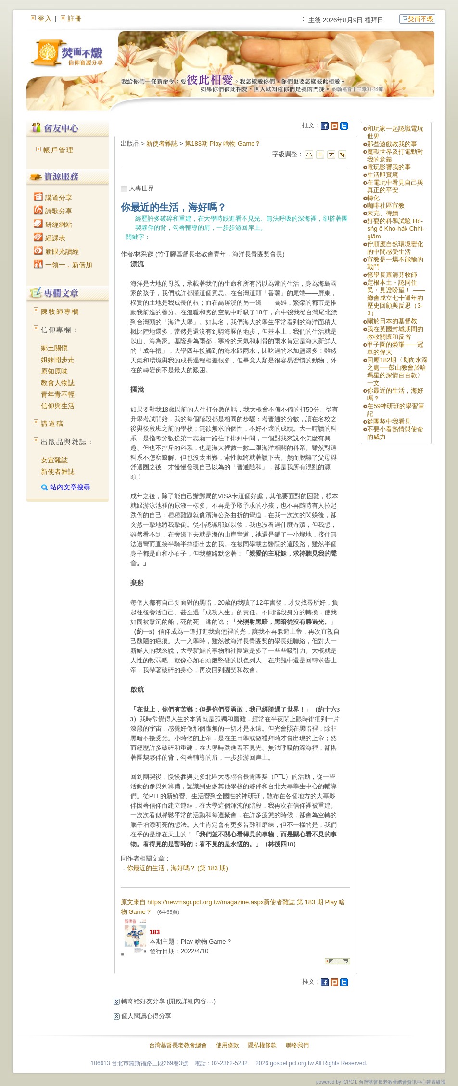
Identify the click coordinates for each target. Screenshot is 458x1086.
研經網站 (53, 224)
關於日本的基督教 (392, 321)
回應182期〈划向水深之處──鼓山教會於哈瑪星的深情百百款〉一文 (397, 371)
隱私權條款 (262, 1045)
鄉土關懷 (54, 348)
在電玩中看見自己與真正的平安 (395, 186)
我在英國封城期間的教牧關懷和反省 (395, 332)
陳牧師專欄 (60, 311)
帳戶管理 (58, 150)
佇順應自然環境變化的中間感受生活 (395, 247)
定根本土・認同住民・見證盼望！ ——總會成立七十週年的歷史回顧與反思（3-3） (396, 298)
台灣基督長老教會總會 (178, 1045)
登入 (45, 18)
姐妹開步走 (58, 359)
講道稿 (52, 423)
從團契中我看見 (389, 421)
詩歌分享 (53, 211)
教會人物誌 (58, 383)
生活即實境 (382, 174)
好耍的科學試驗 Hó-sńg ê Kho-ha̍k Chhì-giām (395, 228)
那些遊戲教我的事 (392, 144)
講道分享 (53, 197)
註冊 (75, 18)
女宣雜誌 (54, 460)
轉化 (373, 197)
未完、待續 (382, 213)
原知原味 (54, 371)
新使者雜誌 (58, 471)
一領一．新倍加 (63, 265)
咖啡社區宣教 (386, 205)
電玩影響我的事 (389, 167)
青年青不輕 (58, 394)
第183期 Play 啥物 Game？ (223, 143)
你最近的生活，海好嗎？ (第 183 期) (177, 868)
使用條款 (227, 1045)
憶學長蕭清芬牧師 (392, 274)
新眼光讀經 (56, 251)
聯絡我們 (297, 1045)
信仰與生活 (58, 406)
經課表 (49, 238)
